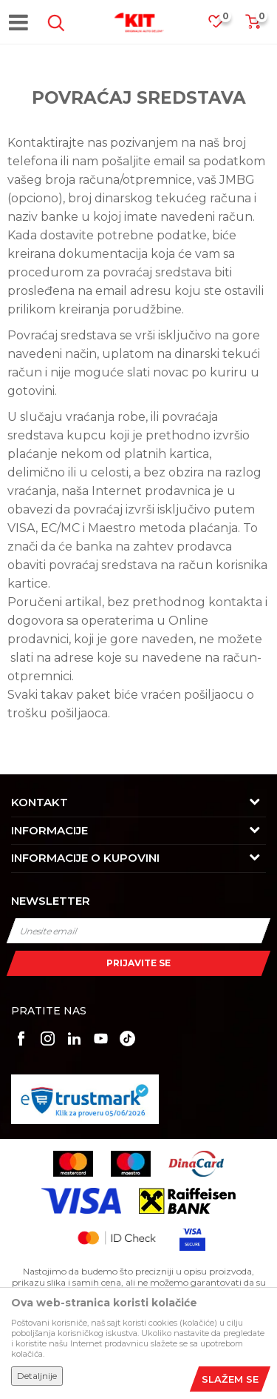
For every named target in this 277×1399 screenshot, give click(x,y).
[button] (53, 23)
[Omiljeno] (223, 25)
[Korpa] (252, 26)
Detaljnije (37, 1375)
